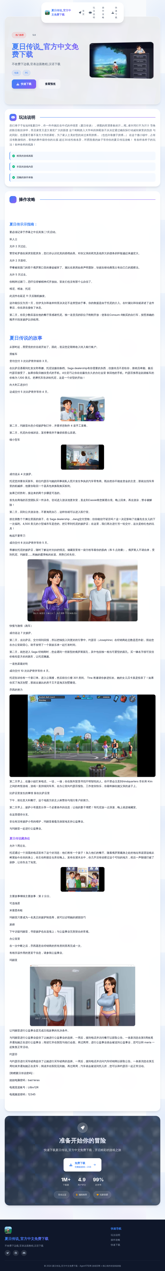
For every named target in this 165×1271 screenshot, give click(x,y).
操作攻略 (115, 1239)
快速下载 (115, 1244)
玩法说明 (115, 1234)
